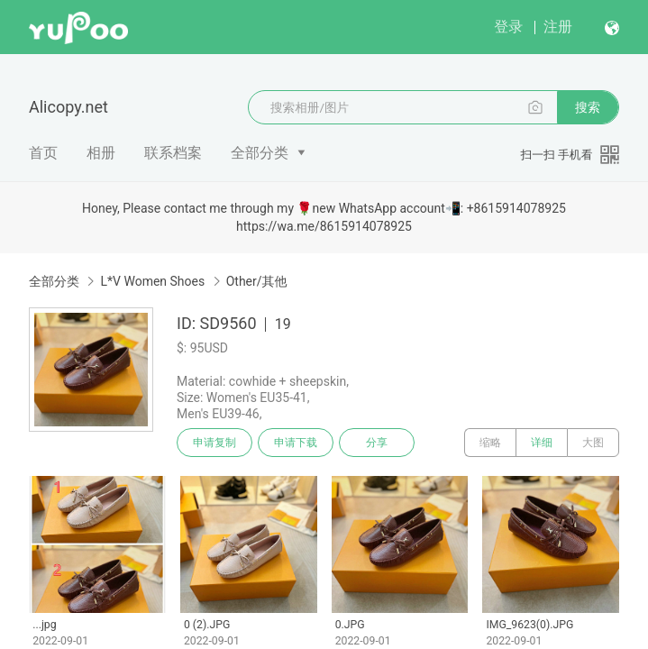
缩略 (490, 442)
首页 (43, 152)
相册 (101, 152)
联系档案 (173, 152)
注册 (557, 26)
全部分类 (259, 152)
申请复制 (214, 442)
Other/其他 (256, 281)
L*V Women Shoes (152, 281)
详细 (541, 442)
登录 (508, 26)
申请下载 (295, 442)
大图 (593, 442)
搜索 (587, 107)
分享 (377, 442)
